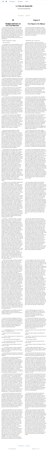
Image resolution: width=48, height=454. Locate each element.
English (20, 1)
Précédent (21, 15)
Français (12, 1)
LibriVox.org (37, 448)
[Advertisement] (24, 11)
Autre (27, 1)
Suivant (28, 15)
